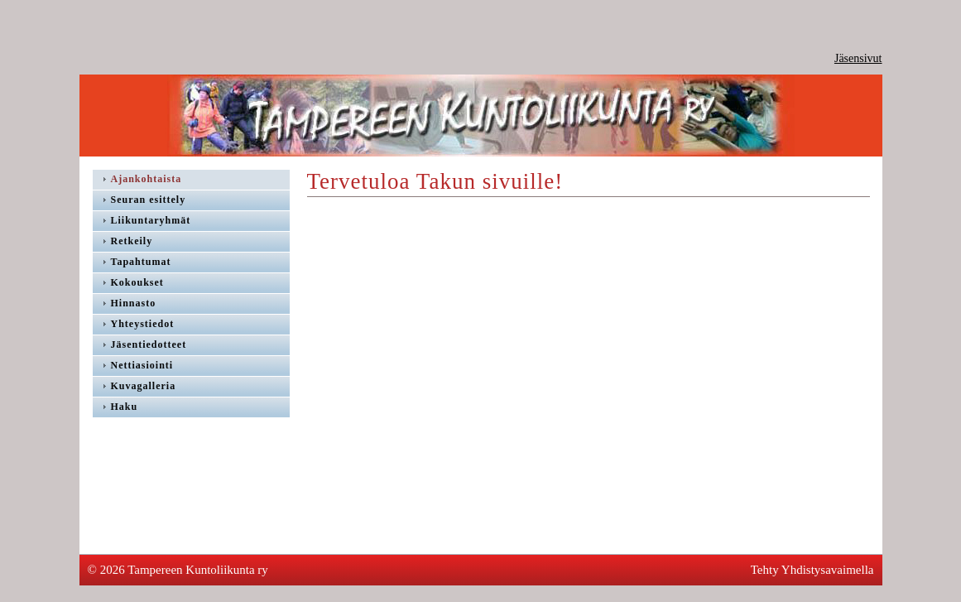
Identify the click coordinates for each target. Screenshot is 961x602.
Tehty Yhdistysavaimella (812, 569)
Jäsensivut (858, 58)
